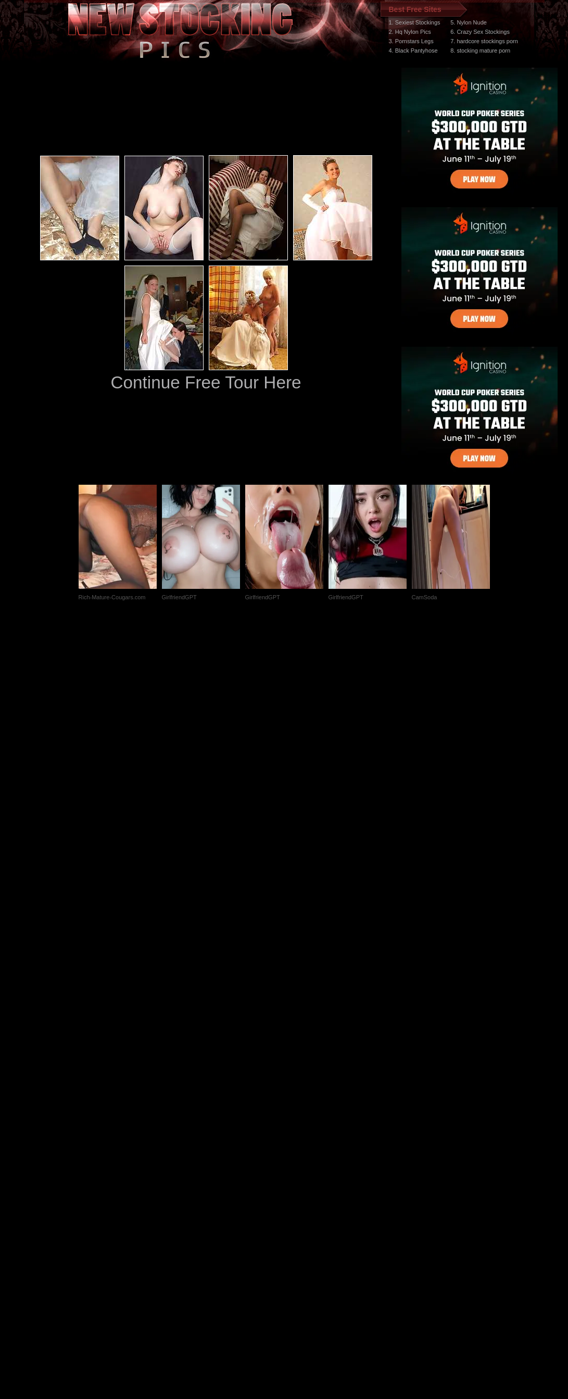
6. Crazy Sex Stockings (480, 32)
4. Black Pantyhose (413, 50)
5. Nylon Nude (468, 22)
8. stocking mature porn (480, 50)
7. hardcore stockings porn (484, 41)
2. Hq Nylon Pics (410, 32)
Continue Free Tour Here (205, 382)
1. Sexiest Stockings (414, 22)
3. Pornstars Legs (411, 41)
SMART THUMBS (302, 1202)
